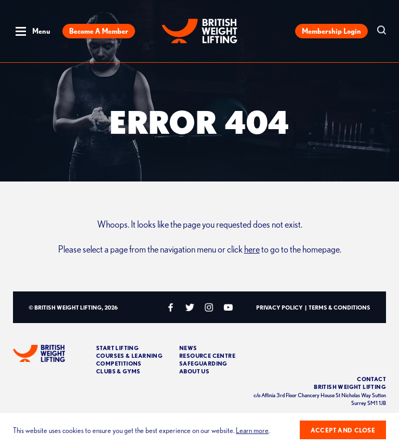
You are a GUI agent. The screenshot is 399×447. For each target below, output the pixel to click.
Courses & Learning (129, 355)
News (188, 347)
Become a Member (98, 31)
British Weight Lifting (350, 386)
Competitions (119, 363)
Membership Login (331, 31)
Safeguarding (203, 363)
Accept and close (343, 430)
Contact (371, 378)
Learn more (252, 430)
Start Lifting (117, 347)
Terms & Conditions (339, 307)
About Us (194, 371)
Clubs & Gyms (118, 371)
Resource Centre (207, 355)
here (252, 249)
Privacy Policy (279, 307)
